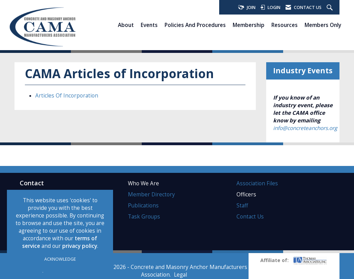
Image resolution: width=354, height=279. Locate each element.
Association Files (257, 183)
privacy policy (79, 246)
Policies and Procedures (195, 24)
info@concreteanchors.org (305, 128)
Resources (284, 24)
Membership (248, 24)
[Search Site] (330, 7)
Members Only (323, 24)
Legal (180, 274)
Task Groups (144, 216)
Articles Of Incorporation (66, 95)
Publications (143, 205)
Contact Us (250, 216)
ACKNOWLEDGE (60, 259)
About (126, 24)
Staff (242, 205)
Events (149, 24)
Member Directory (151, 194)
